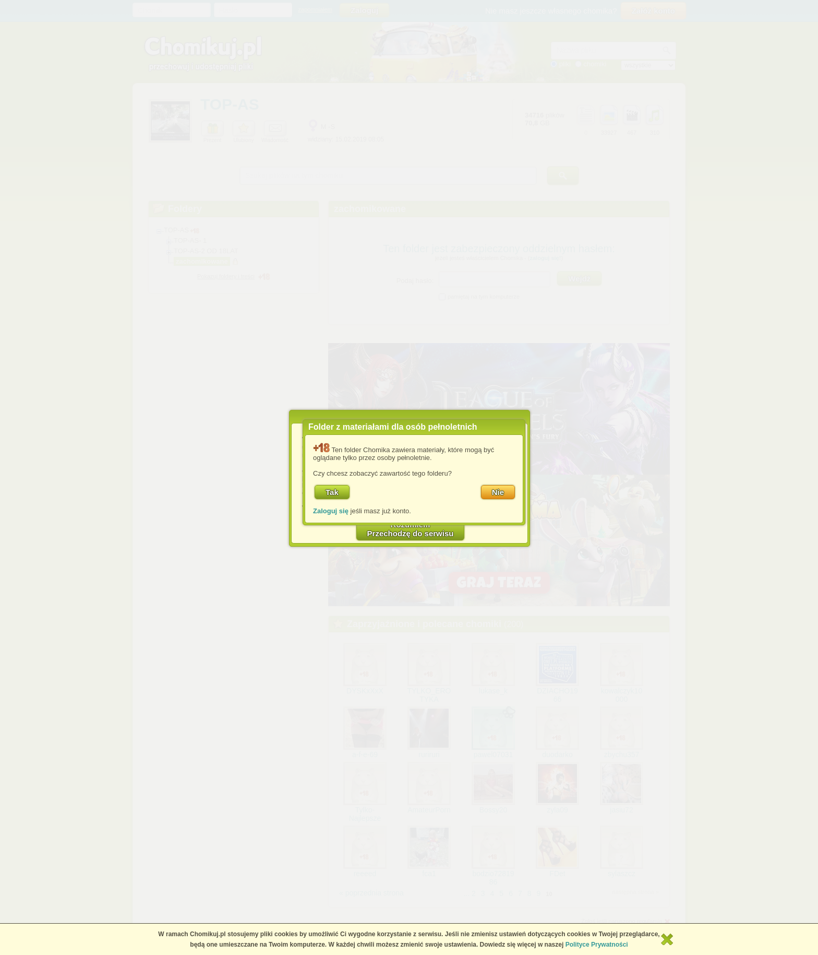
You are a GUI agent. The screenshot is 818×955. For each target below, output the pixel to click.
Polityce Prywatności (597, 944)
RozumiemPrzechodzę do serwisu (410, 529)
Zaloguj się (330, 511)
